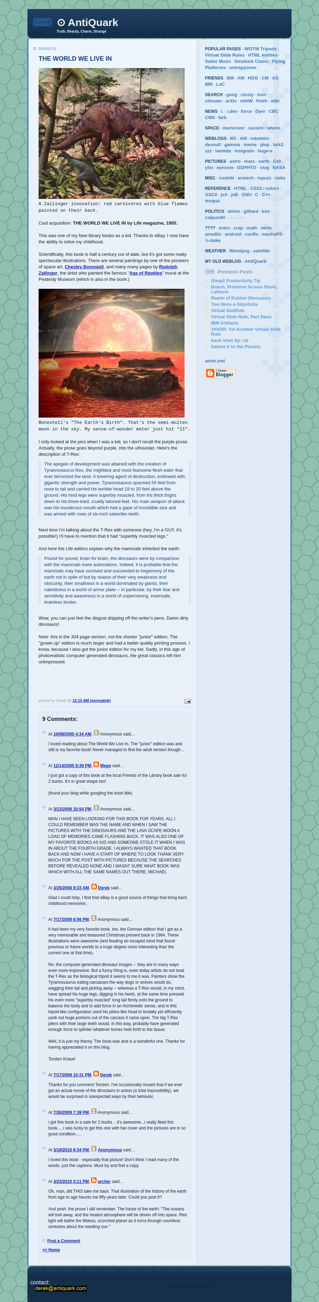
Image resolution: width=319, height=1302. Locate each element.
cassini (255, 128)
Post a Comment (63, 1240)
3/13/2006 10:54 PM (72, 809)
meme (250, 144)
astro (235, 161)
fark (222, 117)
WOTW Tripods (260, 48)
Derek (103, 887)
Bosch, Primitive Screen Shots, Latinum (244, 289)
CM (265, 78)
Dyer (260, 111)
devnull (213, 144)
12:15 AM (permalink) (91, 700)
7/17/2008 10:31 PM (72, 1075)
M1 (233, 138)
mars (249, 161)
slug (264, 167)
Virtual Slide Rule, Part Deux (241, 316)
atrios (234, 211)
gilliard (251, 211)
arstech (246, 177)
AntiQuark (256, 261)
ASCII (211, 194)
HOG (253, 78)
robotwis (259, 138)
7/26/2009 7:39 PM (71, 1112)
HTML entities (263, 55)
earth (264, 161)
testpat (212, 200)
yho (209, 167)
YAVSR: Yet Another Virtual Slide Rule (246, 332)
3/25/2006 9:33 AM (71, 887)
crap (238, 227)
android (233, 234)
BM (230, 78)
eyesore (225, 167)
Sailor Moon (218, 61)
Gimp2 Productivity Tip (235, 280)
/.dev (232, 111)
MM (209, 84)
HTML (240, 188)
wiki (275, 100)
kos (265, 211)
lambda (223, 150)
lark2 (278, 144)
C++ (266, 194)
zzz (208, 150)
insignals (244, 150)
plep (265, 144)
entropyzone (242, 67)
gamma (232, 144)
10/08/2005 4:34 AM (72, 734)
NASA (278, 167)
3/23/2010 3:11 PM (71, 1181)
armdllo (213, 234)
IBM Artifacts (225, 323)
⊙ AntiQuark (87, 22)
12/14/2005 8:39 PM (72, 765)
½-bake (213, 240)
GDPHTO (246, 167)
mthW (246, 100)
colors (272, 188)
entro (224, 227)
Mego (105, 765)
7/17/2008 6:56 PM (71, 919)
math (251, 227)
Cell (277, 161)
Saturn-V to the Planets (236, 346)
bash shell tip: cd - (231, 340)
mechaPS (272, 234)
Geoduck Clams (251, 61)
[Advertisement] (79, 682)
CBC (274, 111)
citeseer (213, 100)
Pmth (262, 100)
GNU (247, 194)
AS (275, 78)
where (273, 128)
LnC (220, 84)
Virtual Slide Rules (225, 55)
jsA (224, 194)
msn (262, 94)
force (246, 111)
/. (222, 111)
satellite (261, 250)
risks (280, 177)
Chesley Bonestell (84, 266)
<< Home (51, 1250)
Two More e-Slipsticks (234, 304)
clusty (247, 94)
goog (231, 94)
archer (104, 1181)
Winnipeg (239, 250)
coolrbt (226, 177)
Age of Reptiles (145, 273)
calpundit (215, 217)
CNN (210, 117)
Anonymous (110, 1150)
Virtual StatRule (228, 310)
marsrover (233, 128)
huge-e (264, 150)
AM (240, 78)
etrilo (266, 227)
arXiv (231, 100)
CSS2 (256, 188)
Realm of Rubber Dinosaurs (240, 298)
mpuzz (264, 177)
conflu (252, 234)
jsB (234, 194)
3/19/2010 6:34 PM (71, 1150)
